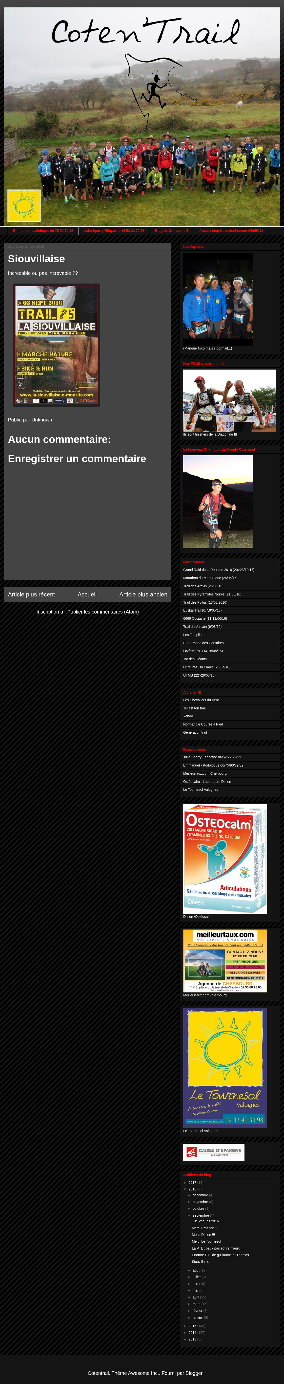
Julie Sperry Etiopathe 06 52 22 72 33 (114, 231)
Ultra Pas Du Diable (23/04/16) (206, 667)
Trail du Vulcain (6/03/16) (202, 627)
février (198, 1311)
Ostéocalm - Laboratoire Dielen (207, 782)
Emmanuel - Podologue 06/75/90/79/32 (213, 765)
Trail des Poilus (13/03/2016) (205, 602)
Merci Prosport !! (204, 1228)
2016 (193, 1189)
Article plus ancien (143, 594)
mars (197, 1304)
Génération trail (195, 732)
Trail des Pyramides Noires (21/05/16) (212, 594)
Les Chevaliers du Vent (201, 700)
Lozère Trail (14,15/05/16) (203, 651)
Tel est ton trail (194, 708)
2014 (193, 1333)
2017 (193, 1183)
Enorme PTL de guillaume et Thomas (220, 1255)
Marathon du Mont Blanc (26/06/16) (210, 578)
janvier (198, 1317)
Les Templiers (193, 635)
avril (196, 1297)
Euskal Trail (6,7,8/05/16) (202, 610)
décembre (201, 1195)
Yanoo (188, 716)
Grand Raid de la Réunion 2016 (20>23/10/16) (218, 570)
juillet (197, 1277)
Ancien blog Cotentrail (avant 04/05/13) (231, 231)
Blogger (193, 1373)
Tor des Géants (195, 659)
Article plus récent (31, 594)
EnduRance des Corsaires (203, 643)
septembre (201, 1215)
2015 (193, 1326)
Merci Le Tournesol (206, 1241)
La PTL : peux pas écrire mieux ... (217, 1248)
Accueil (87, 594)
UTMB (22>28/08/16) (199, 675)
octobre (199, 1208)
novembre (201, 1202)
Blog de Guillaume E (172, 231)
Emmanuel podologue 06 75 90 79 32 (43, 231)
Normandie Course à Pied (203, 724)
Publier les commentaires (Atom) (103, 612)
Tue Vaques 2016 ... (207, 1221)
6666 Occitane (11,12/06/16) (205, 618)
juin (196, 1284)
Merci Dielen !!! (203, 1235)
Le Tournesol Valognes (200, 789)
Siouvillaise (200, 1262)
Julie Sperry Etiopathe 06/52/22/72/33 (212, 757)
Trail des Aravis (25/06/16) (203, 586)
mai (196, 1290)
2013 (193, 1339)
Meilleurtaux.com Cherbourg (205, 773)
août (196, 1270)
